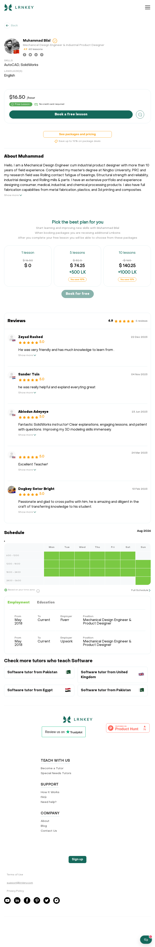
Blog (44, 826)
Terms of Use (15, 875)
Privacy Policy (15, 891)
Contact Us (49, 831)
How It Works (50, 792)
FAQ (43, 797)
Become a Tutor (52, 768)
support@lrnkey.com (20, 883)
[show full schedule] (141, 590)
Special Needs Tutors (56, 773)
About (45, 821)
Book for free (77, 294)
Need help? (49, 802)
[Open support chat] (146, 940)
